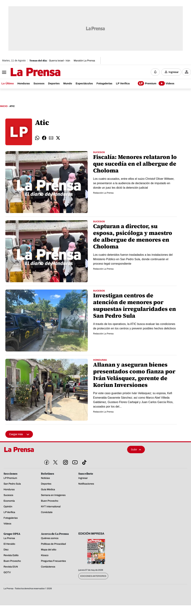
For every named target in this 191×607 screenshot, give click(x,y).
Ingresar (174, 72)
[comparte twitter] (58, 138)
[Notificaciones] (155, 72)
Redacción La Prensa (103, 193)
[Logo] (27, 72)
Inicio (3, 106)
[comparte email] (51, 138)
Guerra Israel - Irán (59, 60)
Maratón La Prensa (84, 60)
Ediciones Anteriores (93, 576)
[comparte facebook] (44, 138)
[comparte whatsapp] (37, 138)
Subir (136, 449)
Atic (12, 106)
